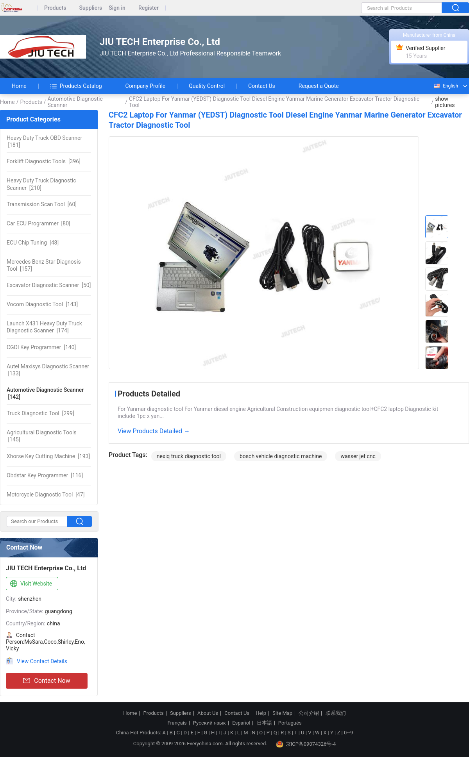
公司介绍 (309, 713)
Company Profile (145, 86)
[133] (48, 370)
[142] (45, 393)
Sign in (117, 8)
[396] (44, 161)
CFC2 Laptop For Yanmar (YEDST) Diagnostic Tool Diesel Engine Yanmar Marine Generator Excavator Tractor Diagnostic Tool (274, 102)
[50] (49, 285)
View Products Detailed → (154, 431)
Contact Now (46, 681)
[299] (40, 413)
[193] (48, 456)
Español (241, 723)
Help (261, 713)
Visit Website (30, 584)
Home (19, 86)
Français (176, 723)
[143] (42, 304)
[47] (45, 494)
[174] (44, 327)
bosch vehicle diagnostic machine (281, 456)
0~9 (348, 733)
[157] (44, 265)
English (445, 86)
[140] (41, 347)
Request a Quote (319, 86)
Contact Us (261, 86)
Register (148, 8)
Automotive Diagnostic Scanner (74, 102)
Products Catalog (76, 86)
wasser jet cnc (357, 456)
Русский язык (209, 723)
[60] (42, 204)
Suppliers (90, 8)
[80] (38, 223)
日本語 (264, 723)
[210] (41, 184)
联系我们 (336, 713)
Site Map (282, 713)
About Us (207, 713)
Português (290, 723)
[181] (44, 141)
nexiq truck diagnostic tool (189, 456)
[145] (42, 436)
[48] (33, 242)
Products (55, 8)
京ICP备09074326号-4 (306, 744)
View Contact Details (42, 661)
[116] (45, 475)
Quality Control (207, 86)
